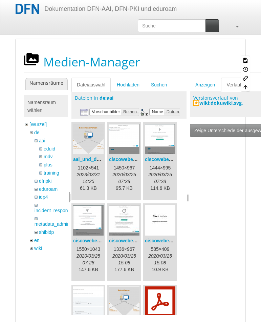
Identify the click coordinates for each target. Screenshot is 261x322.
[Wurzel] (38, 124)
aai (42, 140)
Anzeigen (205, 84)
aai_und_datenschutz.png (102, 159)
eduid (49, 149)
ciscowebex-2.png (165, 159)
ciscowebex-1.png (129, 159)
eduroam (48, 189)
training (51, 173)
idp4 (43, 197)
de (37, 132)
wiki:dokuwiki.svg (220, 103)
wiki (38, 248)
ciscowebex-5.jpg (164, 240)
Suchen (159, 84)
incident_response (54, 210)
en (37, 240)
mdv (48, 156)
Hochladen (128, 84)
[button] (234, 25)
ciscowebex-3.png (93, 240)
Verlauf (233, 84)
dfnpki (45, 181)
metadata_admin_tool (57, 224)
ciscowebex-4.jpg (128, 240)
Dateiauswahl (91, 84)
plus (48, 164)
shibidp (46, 232)
